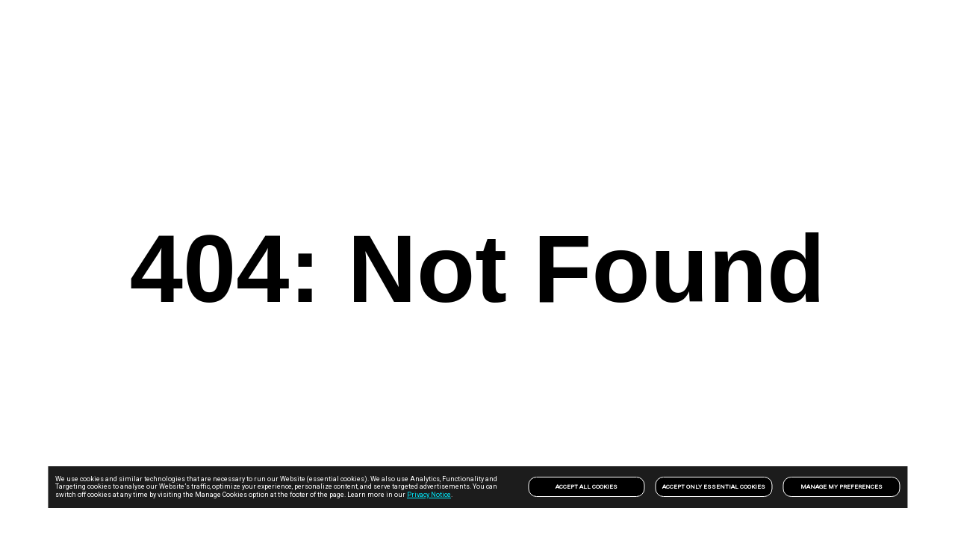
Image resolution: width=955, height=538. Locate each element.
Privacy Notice (429, 494)
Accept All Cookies (587, 486)
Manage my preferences (841, 486)
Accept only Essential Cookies (713, 486)
